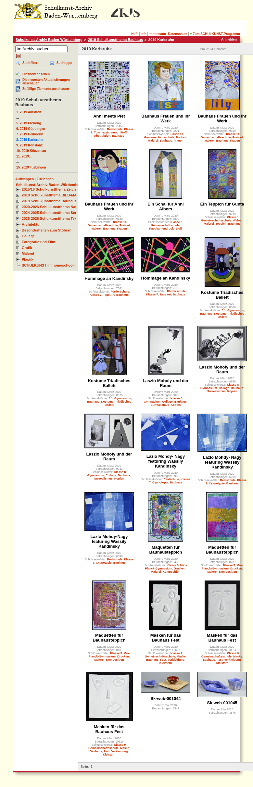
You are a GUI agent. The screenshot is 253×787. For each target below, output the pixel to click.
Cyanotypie (217, 483)
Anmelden (229, 39)
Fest (163, 659)
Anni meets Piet (109, 116)
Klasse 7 (96, 294)
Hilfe (134, 34)
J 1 (223, 310)
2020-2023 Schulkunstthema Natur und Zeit (58, 207)
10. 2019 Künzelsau (31, 151)
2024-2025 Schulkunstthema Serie (51, 213)
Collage (28, 236)
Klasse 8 (177, 398)
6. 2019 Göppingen (30, 129)
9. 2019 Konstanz (29, 145)
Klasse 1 (233, 217)
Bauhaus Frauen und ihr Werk (165, 118)
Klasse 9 (177, 653)
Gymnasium (235, 310)
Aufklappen (24, 179)
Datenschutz (177, 34)
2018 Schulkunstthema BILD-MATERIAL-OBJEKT (63, 195)
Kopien (176, 404)
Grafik (27, 248)
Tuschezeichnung (106, 132)
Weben (237, 220)
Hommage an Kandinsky (109, 278)
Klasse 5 (173, 565)
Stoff (123, 132)
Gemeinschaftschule (165, 225)
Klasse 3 (177, 222)
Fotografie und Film (38, 242)
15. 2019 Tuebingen (31, 167)
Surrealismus (160, 404)
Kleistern (165, 663)
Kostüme (220, 313)
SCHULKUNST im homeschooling (50, 265)
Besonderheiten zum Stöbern (46, 230)
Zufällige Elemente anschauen (45, 89)
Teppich (221, 223)
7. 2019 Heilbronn (29, 134)
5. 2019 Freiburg (28, 123)
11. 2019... (24, 156)
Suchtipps (64, 63)
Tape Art (109, 294)
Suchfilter (29, 63)
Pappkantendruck (161, 228)
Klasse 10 (176, 134)
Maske (181, 656)
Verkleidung (176, 659)
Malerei (28, 254)
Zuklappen (45, 179)
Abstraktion (102, 135)
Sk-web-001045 (222, 702)
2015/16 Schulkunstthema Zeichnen (52, 189)
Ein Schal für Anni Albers (165, 206)
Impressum (157, 34)
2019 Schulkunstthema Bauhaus (115, 40)
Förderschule (120, 291)
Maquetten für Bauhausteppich (165, 550)
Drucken (179, 568)
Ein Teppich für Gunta (222, 204)
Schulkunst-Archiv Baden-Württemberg (49, 40)
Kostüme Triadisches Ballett (222, 295)
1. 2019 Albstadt (28, 112)
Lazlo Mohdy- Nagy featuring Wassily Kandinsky (165, 461)
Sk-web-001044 (165, 698)
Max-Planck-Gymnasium (166, 567)
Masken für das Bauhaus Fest (165, 638)
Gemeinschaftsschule (159, 137)
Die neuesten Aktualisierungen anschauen (46, 81)
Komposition (172, 571)
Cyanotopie (160, 482)
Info (143, 34)
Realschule (114, 129)
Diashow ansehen (36, 74)
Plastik (27, 259)
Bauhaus (118, 135)
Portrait (181, 137)
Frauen (178, 140)
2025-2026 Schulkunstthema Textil (51, 218)
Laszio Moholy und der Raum (166, 383)
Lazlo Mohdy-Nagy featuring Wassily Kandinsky (109, 541)
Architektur (31, 224)
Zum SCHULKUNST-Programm (214, 34)
